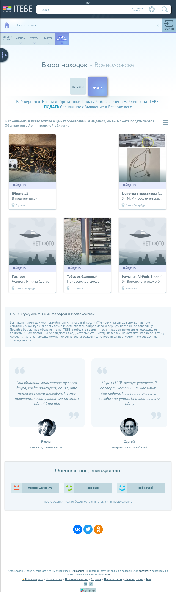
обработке (145, 570)
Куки (108, 574)
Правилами (81, 570)
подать (51, 106)
